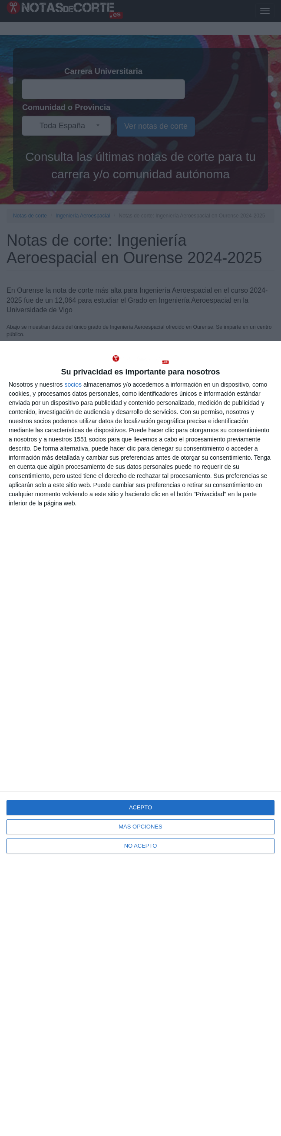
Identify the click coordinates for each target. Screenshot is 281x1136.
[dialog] (140, 738)
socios (73, 384)
